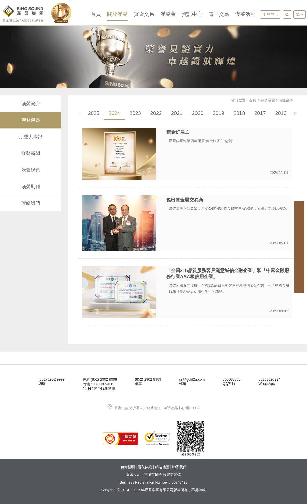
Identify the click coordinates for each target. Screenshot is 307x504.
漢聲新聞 (30, 153)
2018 (239, 113)
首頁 (96, 14)
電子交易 (219, 14)
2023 (135, 113)
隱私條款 (145, 467)
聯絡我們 (30, 203)
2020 (197, 113)
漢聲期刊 (30, 186)
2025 (94, 113)
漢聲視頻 (30, 170)
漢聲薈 (168, 14)
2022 (156, 113)
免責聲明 (127, 467)
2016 (281, 113)
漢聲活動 (245, 14)
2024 (114, 113)
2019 (218, 113)
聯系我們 (179, 467)
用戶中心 (270, 14)
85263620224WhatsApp (269, 381)
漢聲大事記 (30, 136)
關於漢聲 (117, 14)
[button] (294, 115)
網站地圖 (162, 467)
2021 (177, 113)
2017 (260, 113)
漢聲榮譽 (30, 120)
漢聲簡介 (30, 103)
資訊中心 (192, 14)
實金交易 (144, 14)
